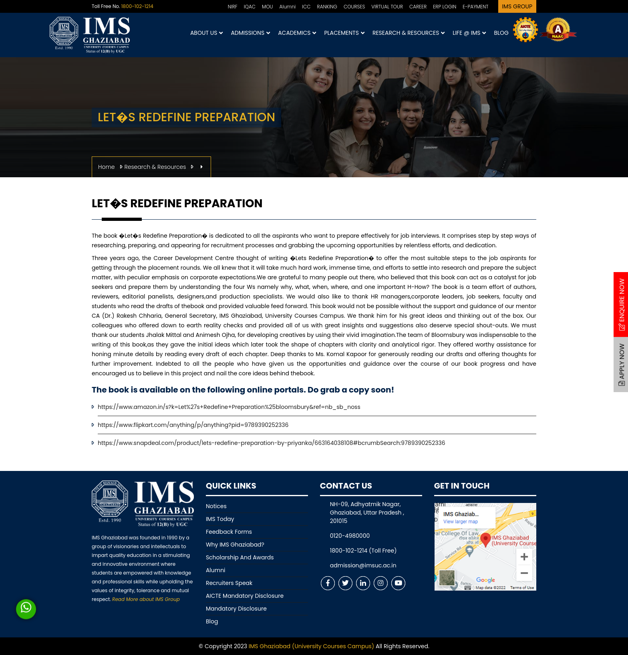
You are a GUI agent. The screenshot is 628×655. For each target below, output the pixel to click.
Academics (297, 33)
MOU (267, 6)
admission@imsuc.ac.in (363, 565)
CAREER (418, 6)
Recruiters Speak (229, 583)
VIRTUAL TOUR (387, 6)
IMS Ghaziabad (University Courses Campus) (311, 646)
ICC (306, 6)
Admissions (250, 33)
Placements (344, 33)
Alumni (288, 6)
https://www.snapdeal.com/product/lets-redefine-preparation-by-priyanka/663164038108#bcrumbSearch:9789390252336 (271, 443)
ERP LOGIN (444, 6)
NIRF (233, 6)
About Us (206, 33)
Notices (216, 506)
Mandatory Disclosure (236, 609)
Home (106, 167)
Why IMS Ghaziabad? (235, 545)
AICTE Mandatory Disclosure (245, 596)
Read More (146, 599)
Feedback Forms (229, 532)
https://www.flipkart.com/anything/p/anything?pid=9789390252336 (193, 425)
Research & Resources (408, 33)
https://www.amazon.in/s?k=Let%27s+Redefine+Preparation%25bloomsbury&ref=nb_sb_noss (229, 407)
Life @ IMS (469, 33)
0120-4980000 (350, 536)
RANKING (327, 6)
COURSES (354, 6)
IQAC (250, 6)
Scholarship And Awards (240, 557)
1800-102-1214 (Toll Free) (363, 551)
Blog (501, 33)
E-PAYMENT (475, 6)
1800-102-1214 (137, 6)
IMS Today (220, 519)
